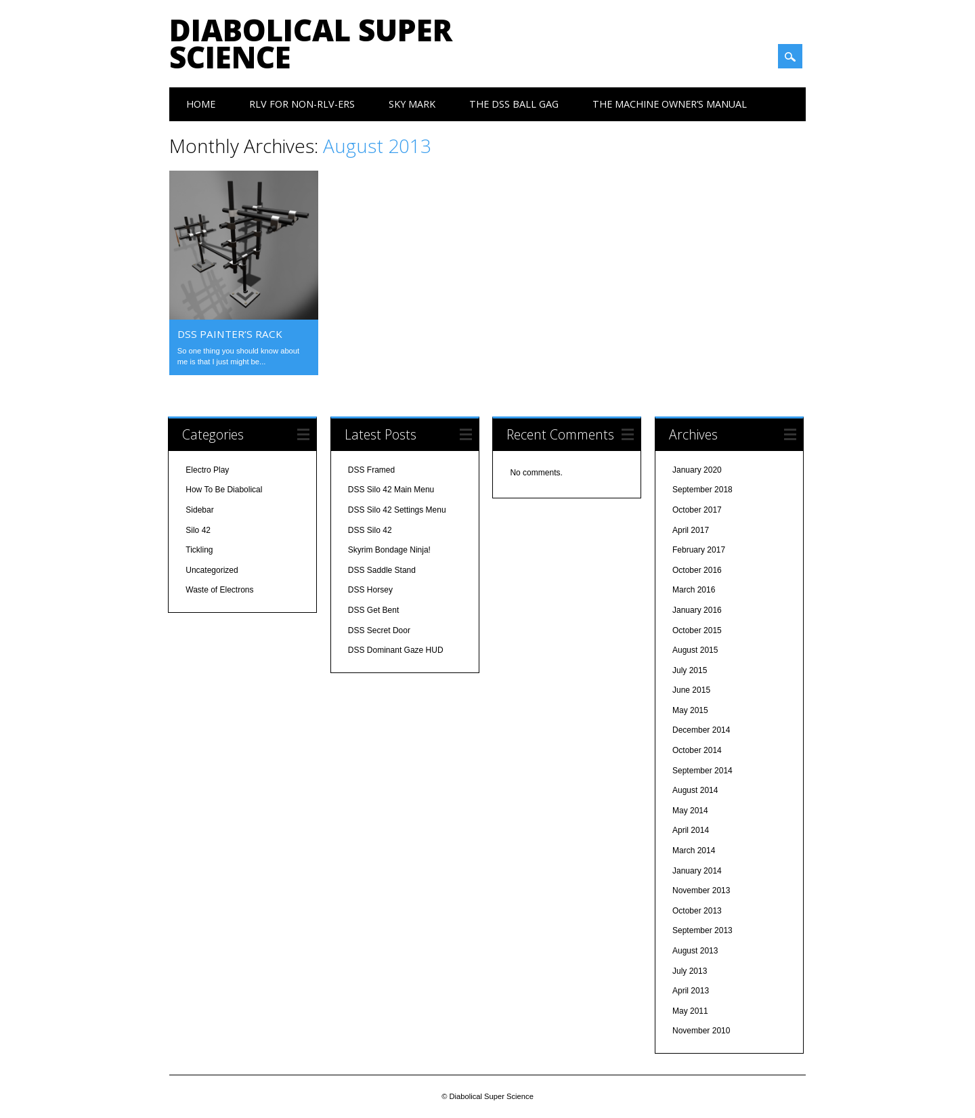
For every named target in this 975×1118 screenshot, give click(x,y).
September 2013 (702, 930)
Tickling (199, 550)
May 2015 (690, 710)
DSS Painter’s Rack (229, 334)
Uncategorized (212, 570)
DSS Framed (371, 470)
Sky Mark (412, 104)
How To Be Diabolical (224, 489)
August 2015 (695, 650)
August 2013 (695, 950)
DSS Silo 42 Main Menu (391, 489)
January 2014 (697, 871)
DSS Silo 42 (370, 530)
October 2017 (697, 510)
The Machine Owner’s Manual (669, 104)
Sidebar (199, 510)
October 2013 (697, 911)
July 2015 (689, 670)
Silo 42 (198, 530)
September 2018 (702, 489)
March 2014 (693, 850)
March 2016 (693, 590)
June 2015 (691, 690)
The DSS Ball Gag (514, 104)
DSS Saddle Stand (382, 570)
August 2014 (695, 790)
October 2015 (697, 630)
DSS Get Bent (373, 610)
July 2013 (689, 971)
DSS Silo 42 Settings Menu (397, 510)
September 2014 (702, 770)
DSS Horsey (370, 590)
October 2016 (697, 570)
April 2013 (690, 990)
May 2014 (690, 810)
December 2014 (701, 730)
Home (200, 104)
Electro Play (207, 470)
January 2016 (697, 610)
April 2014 (690, 830)
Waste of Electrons (219, 590)
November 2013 (701, 890)
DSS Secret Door (379, 630)
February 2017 (698, 550)
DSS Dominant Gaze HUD (395, 650)
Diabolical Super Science (310, 43)
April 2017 (690, 530)
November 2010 (701, 1030)
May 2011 (690, 1011)
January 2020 (697, 470)
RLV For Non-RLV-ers (302, 104)
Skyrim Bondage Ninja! (389, 550)
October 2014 (697, 750)
